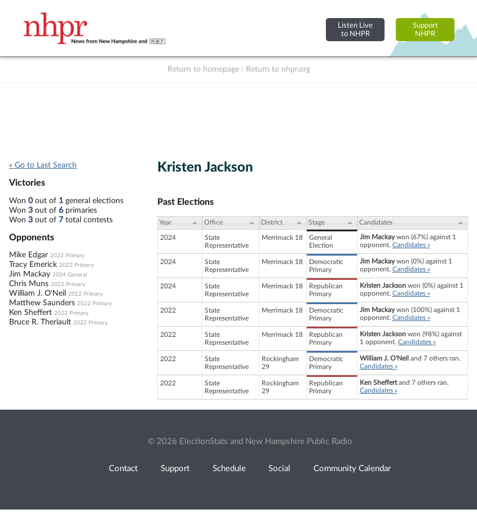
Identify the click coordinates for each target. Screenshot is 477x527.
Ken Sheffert (30, 313)
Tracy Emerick (33, 265)
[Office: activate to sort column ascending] (230, 223)
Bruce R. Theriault (40, 322)
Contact (123, 468)
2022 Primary (67, 255)
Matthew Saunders (42, 303)
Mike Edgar (28, 255)
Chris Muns (28, 284)
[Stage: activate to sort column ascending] (332, 223)
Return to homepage (203, 69)
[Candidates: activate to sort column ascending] (412, 223)
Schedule (229, 468)
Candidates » (411, 244)
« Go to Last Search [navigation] (43, 165)
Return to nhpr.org (278, 69)
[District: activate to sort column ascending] (282, 223)
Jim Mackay (29, 274)
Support (175, 468)
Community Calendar (352, 468)
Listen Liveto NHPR (355, 29)
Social (279, 468)
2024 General (69, 275)
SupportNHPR (425, 29)
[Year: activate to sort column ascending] (179, 223)
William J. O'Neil (37, 293)
